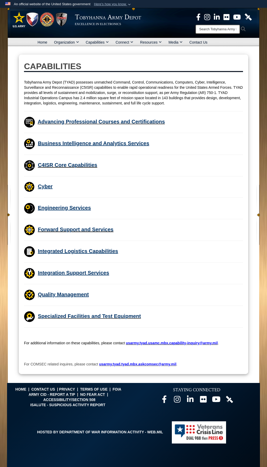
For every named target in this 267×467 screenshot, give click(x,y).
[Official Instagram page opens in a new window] (207, 17)
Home (42, 42)
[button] (113, 4)
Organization (66, 42)
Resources (151, 42)
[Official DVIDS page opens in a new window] (248, 17)
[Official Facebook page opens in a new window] (164, 401)
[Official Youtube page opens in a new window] (216, 401)
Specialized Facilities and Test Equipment (89, 316)
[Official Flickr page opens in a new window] (226, 17)
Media (175, 42)
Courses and (115, 122)
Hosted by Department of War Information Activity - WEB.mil (100, 432)
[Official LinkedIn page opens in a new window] (217, 17)
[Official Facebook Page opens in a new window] (198, 17)
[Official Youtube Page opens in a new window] (237, 17)
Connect (124, 42)
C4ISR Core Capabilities (67, 165)
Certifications (148, 122)
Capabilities (97, 42)
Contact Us (198, 42)
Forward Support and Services (75, 229)
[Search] (218, 29)
